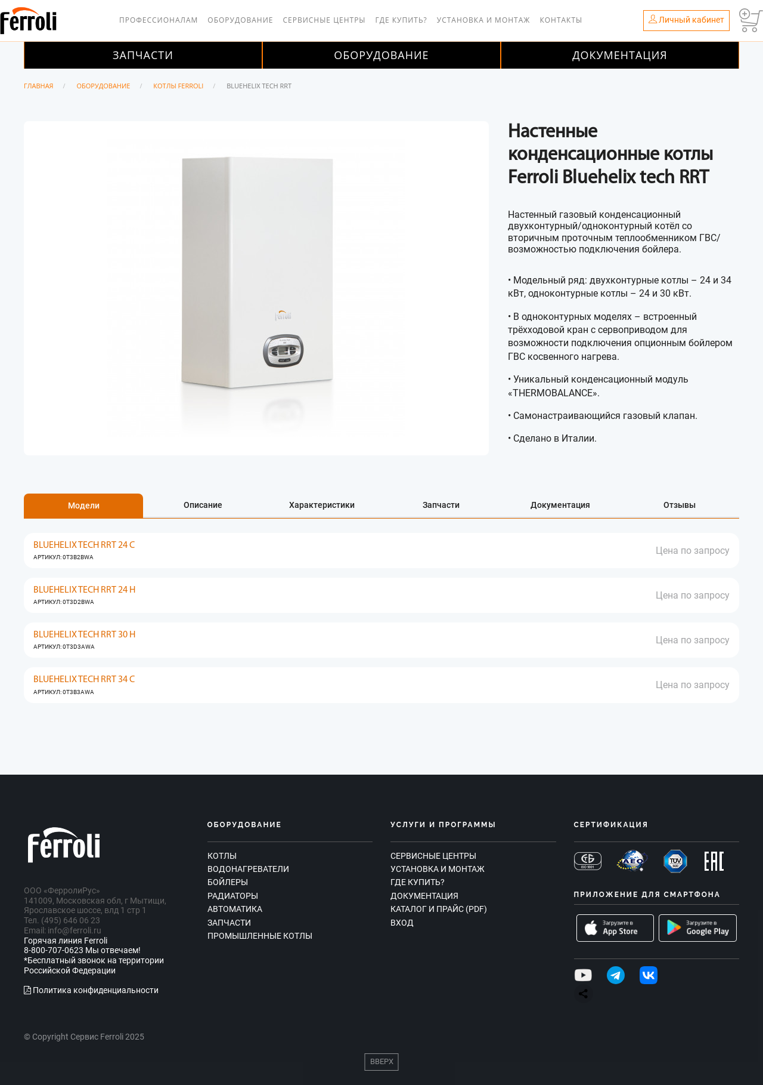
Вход (402, 922)
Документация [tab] (560, 505)
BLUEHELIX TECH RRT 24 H (84, 590)
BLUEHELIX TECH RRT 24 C (84, 545)
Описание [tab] (203, 505)
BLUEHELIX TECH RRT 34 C (84, 680)
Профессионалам (158, 20)
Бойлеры (227, 882)
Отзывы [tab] (679, 505)
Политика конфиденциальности (91, 990)
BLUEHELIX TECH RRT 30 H (84, 635)
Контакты (560, 20)
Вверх (381, 1061)
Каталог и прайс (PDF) (438, 909)
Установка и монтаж (484, 20)
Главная (39, 85)
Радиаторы (232, 896)
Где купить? (401, 20)
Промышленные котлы (259, 936)
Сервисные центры (324, 20)
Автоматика (234, 909)
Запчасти (143, 55)
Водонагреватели (248, 869)
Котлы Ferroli (178, 85)
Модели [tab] (84, 505)
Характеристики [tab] (322, 505)
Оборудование (240, 20)
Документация (620, 55)
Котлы (222, 856)
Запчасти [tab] (441, 505)
